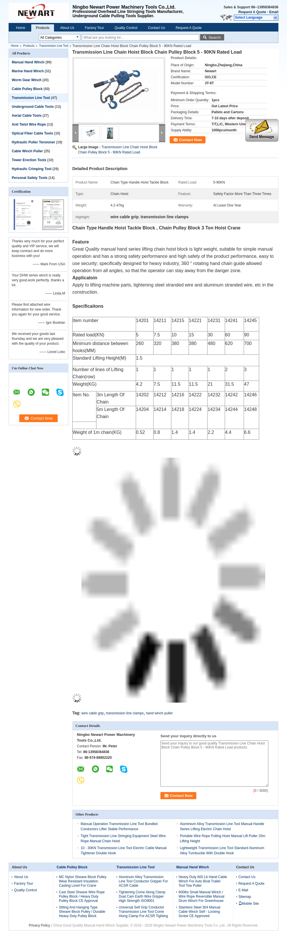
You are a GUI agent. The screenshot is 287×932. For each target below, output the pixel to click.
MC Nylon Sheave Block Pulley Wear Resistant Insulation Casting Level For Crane (82, 881)
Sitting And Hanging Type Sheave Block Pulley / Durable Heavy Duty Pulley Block (82, 911)
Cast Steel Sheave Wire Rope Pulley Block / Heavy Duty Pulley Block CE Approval (81, 896)
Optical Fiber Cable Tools (32, 133)
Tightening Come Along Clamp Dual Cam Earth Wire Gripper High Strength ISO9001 (142, 896)
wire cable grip (93, 713)
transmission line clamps (125, 713)
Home (20, 28)
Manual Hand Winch (28, 62)
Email (273, 12)
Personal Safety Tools (29, 178)
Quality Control (126, 28)
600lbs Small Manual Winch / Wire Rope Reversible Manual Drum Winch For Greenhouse (201, 896)
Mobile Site (248, 904)
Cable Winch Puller (27, 151)
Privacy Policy (39, 925)
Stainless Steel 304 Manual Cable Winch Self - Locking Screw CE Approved (199, 911)
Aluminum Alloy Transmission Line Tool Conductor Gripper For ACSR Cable (143, 881)
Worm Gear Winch (27, 80)
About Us (67, 28)
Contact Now (190, 140)
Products (42, 28)
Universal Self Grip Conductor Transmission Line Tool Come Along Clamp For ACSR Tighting (143, 911)
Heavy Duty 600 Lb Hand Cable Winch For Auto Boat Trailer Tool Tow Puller (203, 881)
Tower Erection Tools (29, 160)
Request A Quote (252, 12)
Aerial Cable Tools (27, 116)
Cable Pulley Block (27, 89)
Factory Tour (94, 28)
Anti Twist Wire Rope (29, 124)
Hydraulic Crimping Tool (31, 169)
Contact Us (156, 28)
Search (215, 37)
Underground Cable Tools (33, 107)
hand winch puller (159, 713)
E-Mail (243, 890)
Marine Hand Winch (28, 71)
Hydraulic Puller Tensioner (33, 142)
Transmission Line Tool (53, 45)
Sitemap (244, 897)
